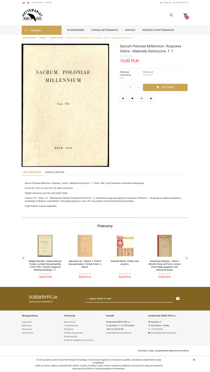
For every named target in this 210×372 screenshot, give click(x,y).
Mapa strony (69, 322)
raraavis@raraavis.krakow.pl (118, 333)
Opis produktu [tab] (32, 172)
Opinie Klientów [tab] (54, 172)
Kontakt (130, 30)
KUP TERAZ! (165, 87)
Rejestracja (27, 325)
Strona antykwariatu (104, 30)
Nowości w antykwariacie (158, 30)
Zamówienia (27, 333)
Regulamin (69, 329)
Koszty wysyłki (70, 336)
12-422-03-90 (155, 329)
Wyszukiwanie (75, 30)
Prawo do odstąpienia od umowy (78, 340)
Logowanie (27, 322)
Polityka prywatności (73, 333)
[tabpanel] (105, 196)
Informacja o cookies (146, 351)
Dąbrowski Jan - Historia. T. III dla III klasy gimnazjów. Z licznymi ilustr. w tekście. (85, 264)
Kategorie (32, 30)
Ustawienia (27, 329)
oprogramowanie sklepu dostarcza (168, 351)
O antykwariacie (71, 325)
